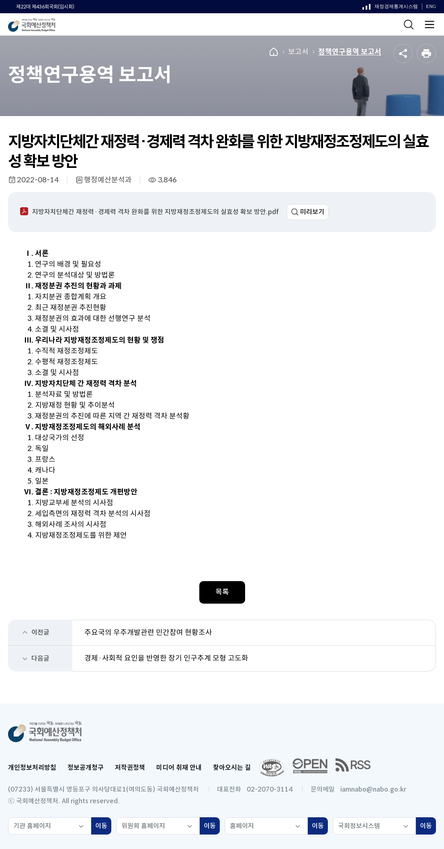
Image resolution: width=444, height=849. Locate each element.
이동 (103, 827)
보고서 (298, 51)
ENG (431, 6)
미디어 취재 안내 (179, 767)
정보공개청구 (86, 767)
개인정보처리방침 (32, 767)
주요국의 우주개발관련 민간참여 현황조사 (148, 632)
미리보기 (312, 212)
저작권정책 (130, 767)
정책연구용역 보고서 (349, 51)
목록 (222, 592)
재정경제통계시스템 (390, 8)
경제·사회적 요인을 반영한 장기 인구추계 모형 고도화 (166, 658)
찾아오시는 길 (232, 767)
